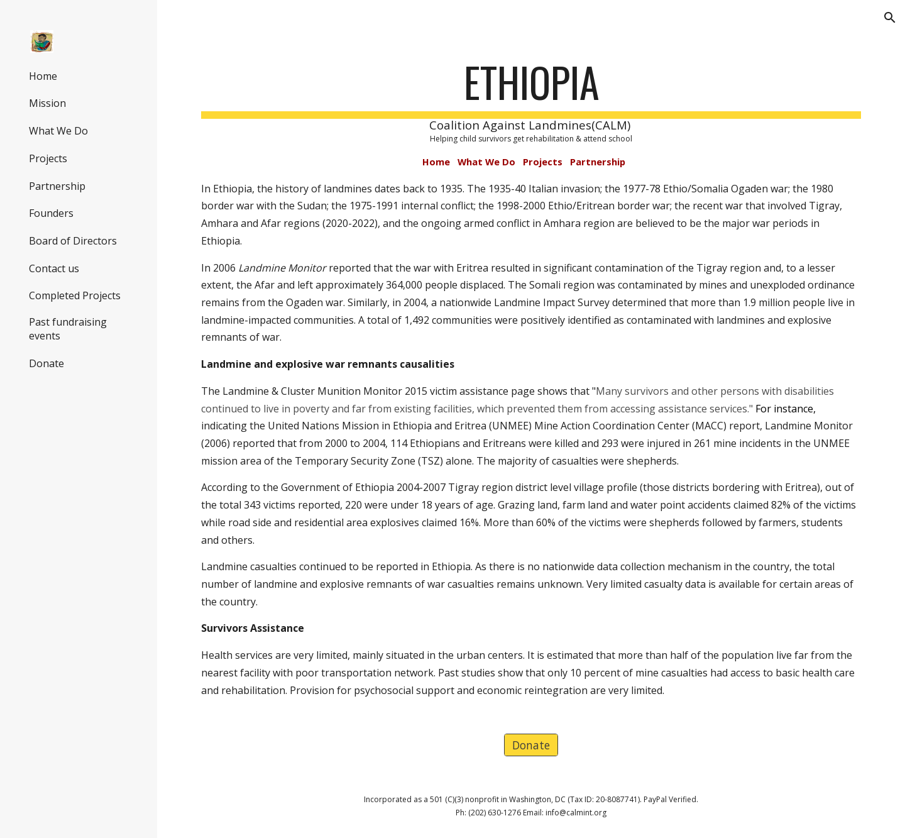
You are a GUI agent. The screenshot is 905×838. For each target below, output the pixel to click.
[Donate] (531, 745)
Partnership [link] (57, 186)
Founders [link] (51, 213)
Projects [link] (48, 158)
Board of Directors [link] (73, 241)
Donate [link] (46, 363)
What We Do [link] (58, 131)
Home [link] (43, 76)
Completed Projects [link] (75, 295)
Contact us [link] (54, 268)
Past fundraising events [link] (68, 329)
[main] (531, 378)
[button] (890, 18)
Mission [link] (47, 103)
